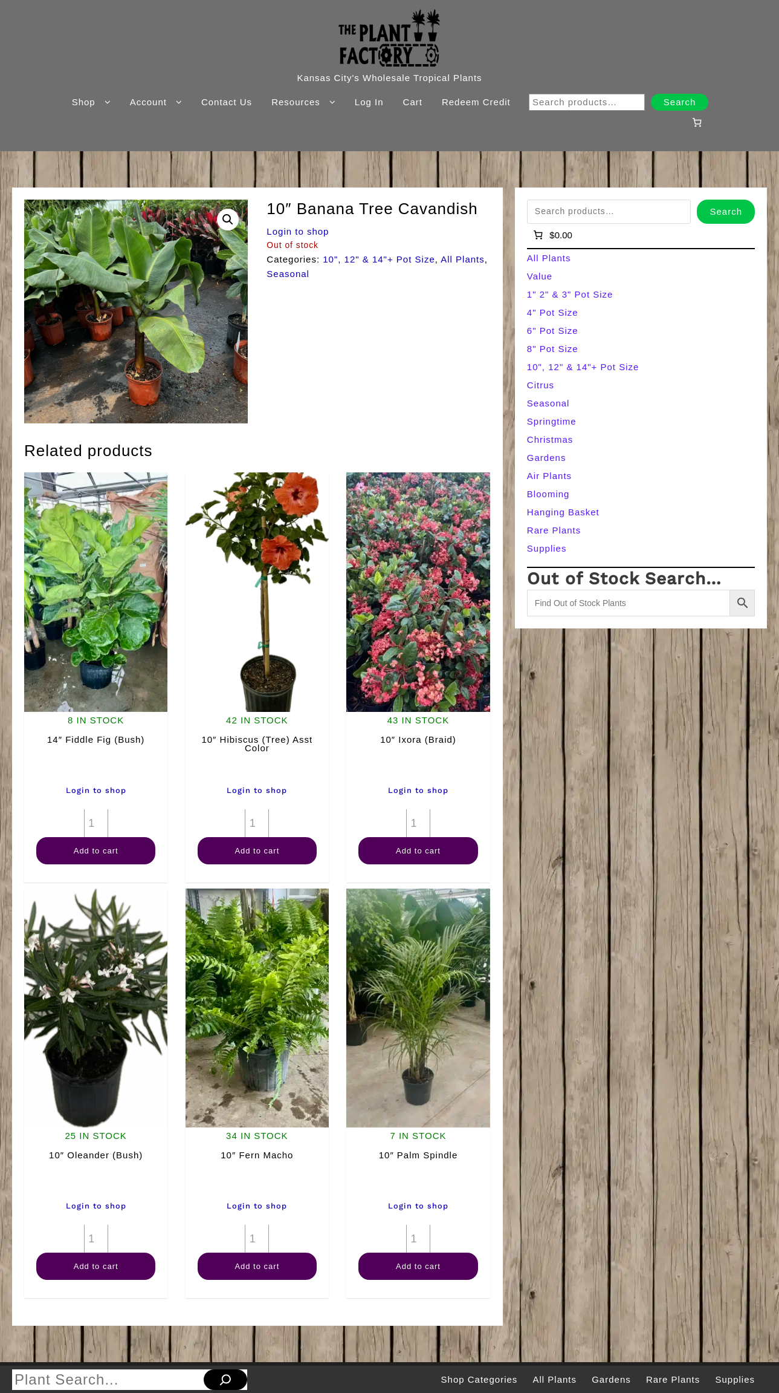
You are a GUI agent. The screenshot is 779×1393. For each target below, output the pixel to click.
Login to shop (298, 231)
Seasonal (288, 274)
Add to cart (96, 850)
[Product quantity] (96, 823)
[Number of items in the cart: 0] (697, 122)
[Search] (225, 1379)
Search (680, 102)
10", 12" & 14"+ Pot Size (379, 259)
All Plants (463, 259)
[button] (228, 219)
